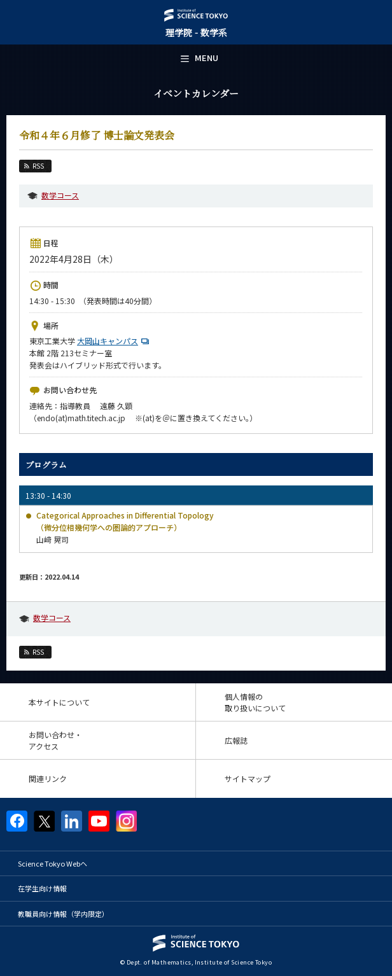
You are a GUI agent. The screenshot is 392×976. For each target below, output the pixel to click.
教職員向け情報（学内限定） (63, 914)
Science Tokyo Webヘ (52, 863)
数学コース (60, 195)
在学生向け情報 (42, 888)
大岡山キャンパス (114, 340)
